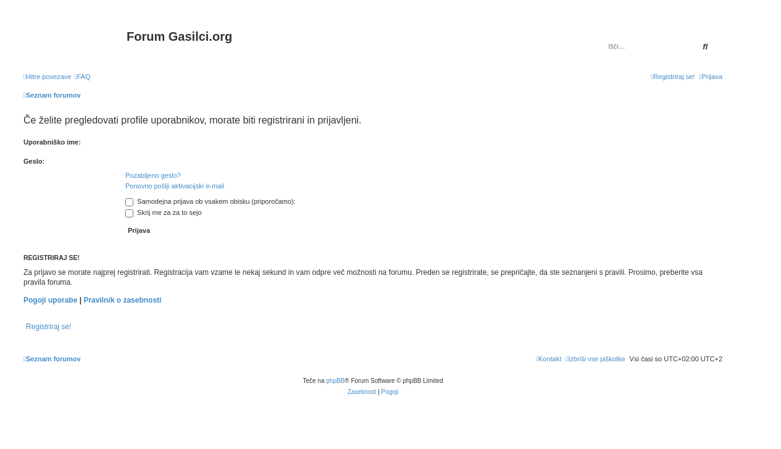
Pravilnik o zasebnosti (122, 300)
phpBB (335, 380)
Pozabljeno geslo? (153, 175)
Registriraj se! (48, 326)
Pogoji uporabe (50, 300)
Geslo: (33, 161)
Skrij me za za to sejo (163, 212)
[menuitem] (82, 76)
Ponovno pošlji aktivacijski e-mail (174, 186)
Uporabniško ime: (52, 142)
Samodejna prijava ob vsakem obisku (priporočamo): (210, 201)
